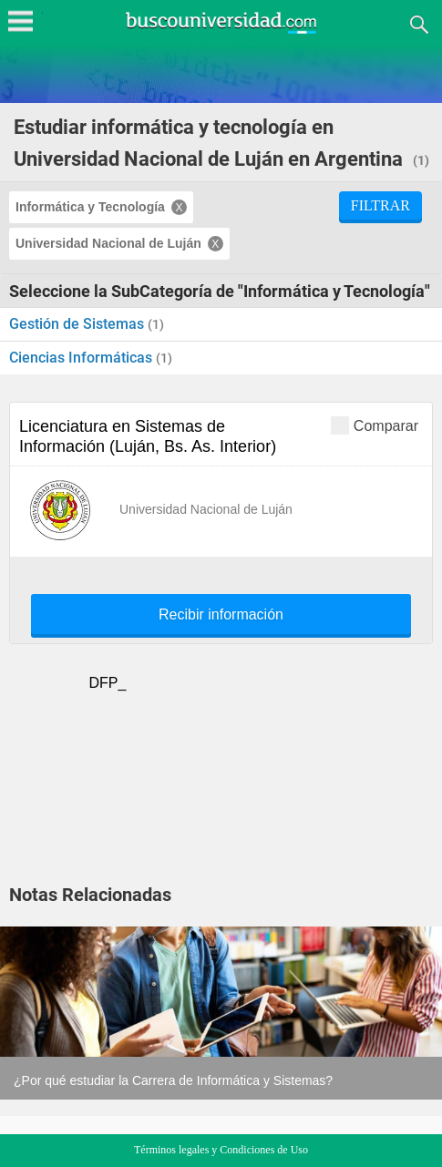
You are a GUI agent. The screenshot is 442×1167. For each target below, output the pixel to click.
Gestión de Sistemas (78, 324)
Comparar (374, 425)
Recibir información (221, 615)
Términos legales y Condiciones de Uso (221, 1149)
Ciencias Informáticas (82, 357)
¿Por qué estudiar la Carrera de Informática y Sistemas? (173, 1080)
